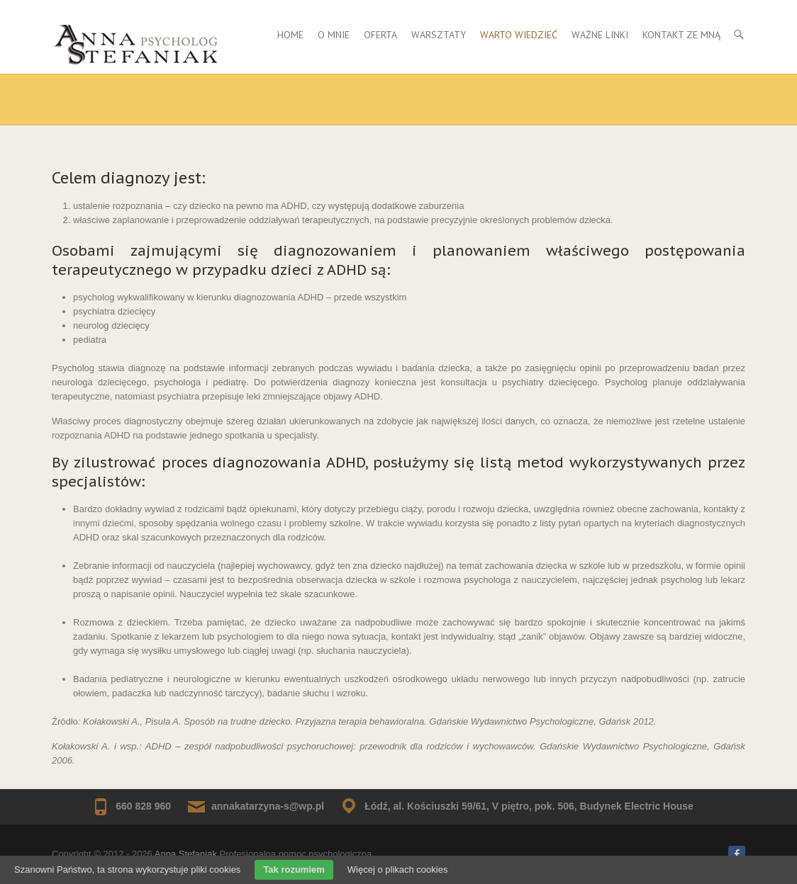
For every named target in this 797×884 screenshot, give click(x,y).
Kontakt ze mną (681, 34)
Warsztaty (438, 34)
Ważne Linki (600, 34)
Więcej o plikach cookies (397, 869)
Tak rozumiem (293, 869)
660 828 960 (143, 806)
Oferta (380, 34)
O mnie (334, 34)
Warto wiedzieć (518, 34)
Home (290, 34)
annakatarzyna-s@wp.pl (267, 806)
